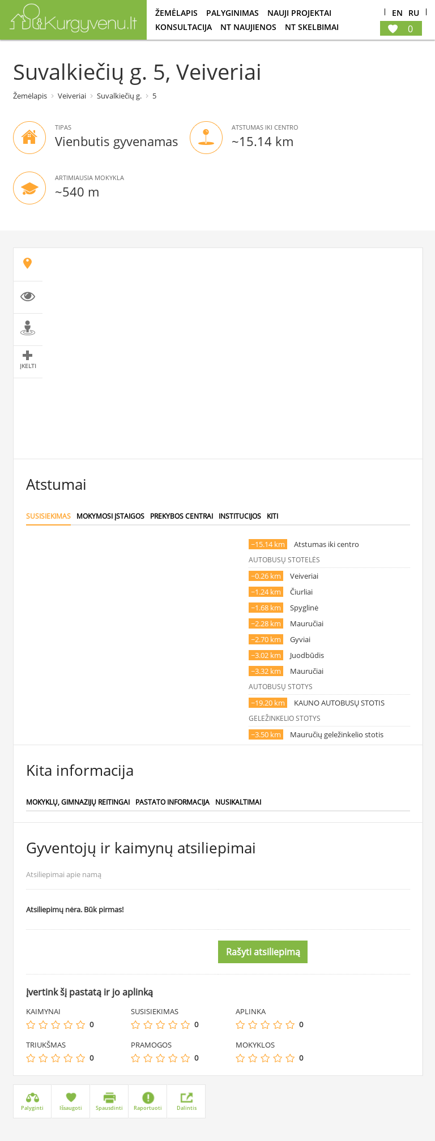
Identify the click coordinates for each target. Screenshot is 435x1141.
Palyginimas (232, 12)
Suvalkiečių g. (119, 96)
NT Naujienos (248, 27)
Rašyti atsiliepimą (263, 952)
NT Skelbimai (312, 27)
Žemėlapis (176, 12)
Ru (413, 13)
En (397, 13)
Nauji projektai (299, 12)
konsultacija (183, 27)
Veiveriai (72, 96)
